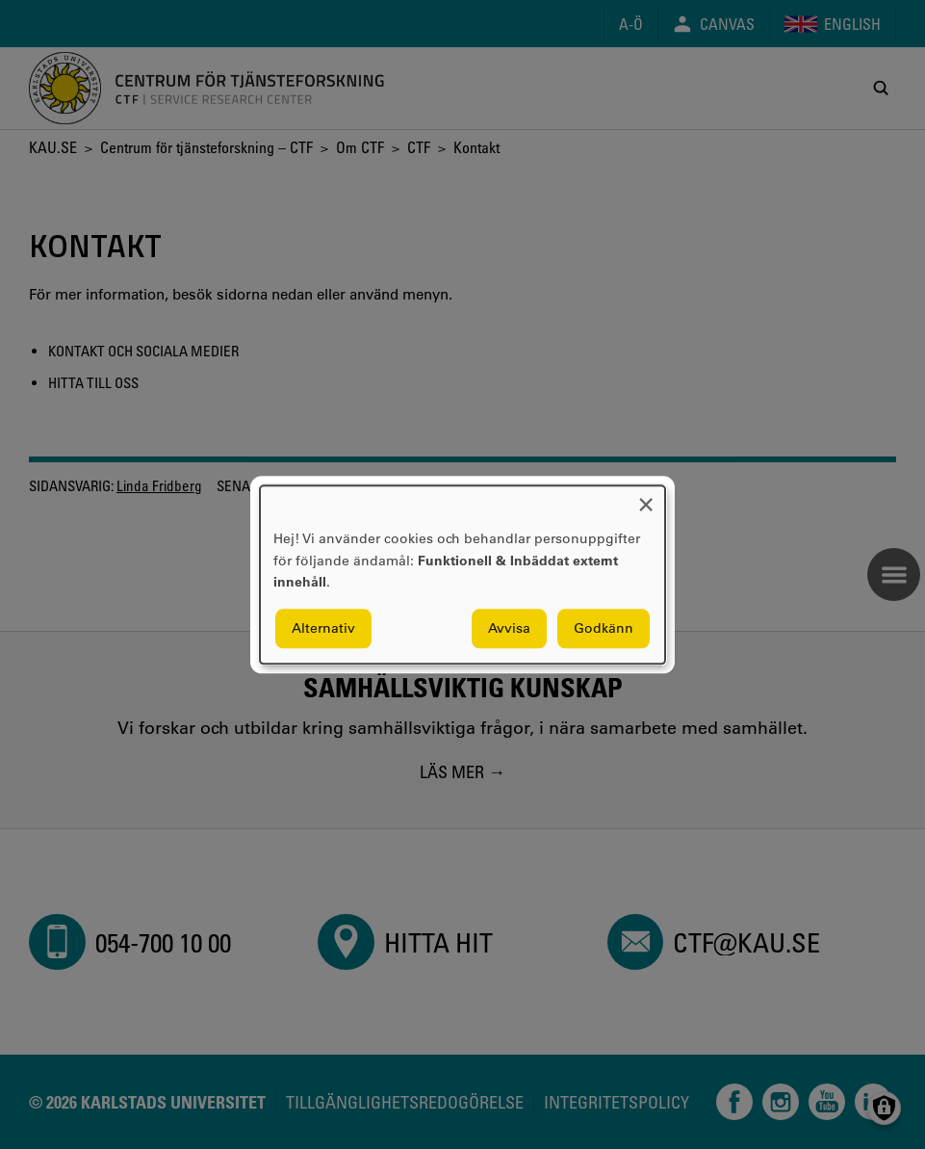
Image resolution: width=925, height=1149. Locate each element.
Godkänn (603, 628)
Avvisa (509, 628)
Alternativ (323, 628)
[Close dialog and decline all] (646, 497)
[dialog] (462, 574)
